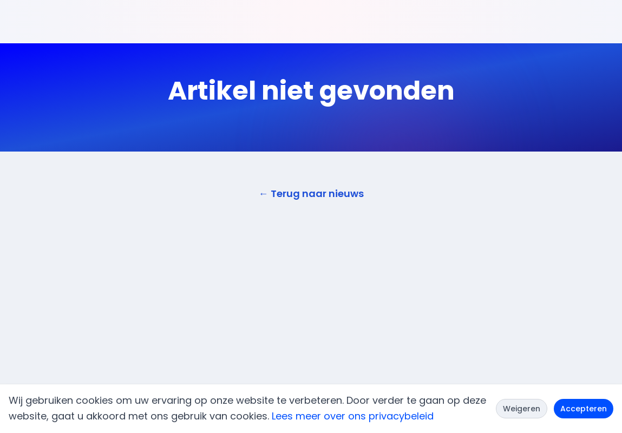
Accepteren (583, 408)
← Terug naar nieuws (311, 193)
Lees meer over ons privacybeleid (353, 416)
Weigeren (521, 408)
